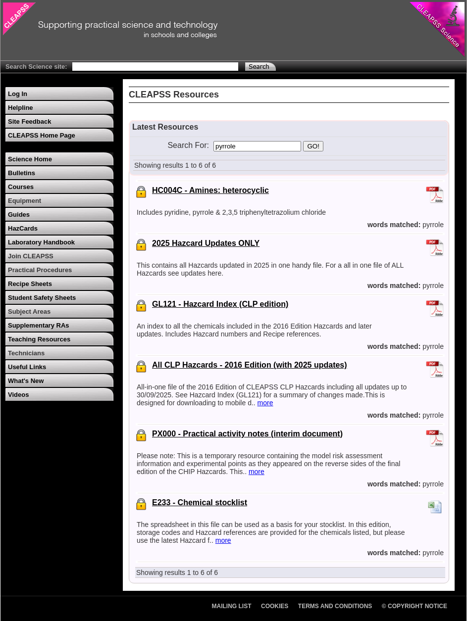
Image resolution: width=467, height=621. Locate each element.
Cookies (274, 606)
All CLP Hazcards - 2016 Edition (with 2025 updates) (249, 365)
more (265, 403)
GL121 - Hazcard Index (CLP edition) (220, 304)
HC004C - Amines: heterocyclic (210, 190)
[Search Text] (155, 66)
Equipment (24, 200)
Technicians (26, 353)
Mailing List (232, 606)
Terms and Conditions (335, 606)
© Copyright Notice (414, 606)
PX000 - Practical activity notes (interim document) (247, 434)
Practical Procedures (40, 270)
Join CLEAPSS (30, 256)
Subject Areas (29, 311)
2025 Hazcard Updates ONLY (205, 243)
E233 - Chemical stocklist (199, 502)
